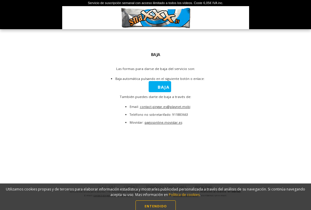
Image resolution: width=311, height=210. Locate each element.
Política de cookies (184, 198)
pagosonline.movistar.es (163, 122)
